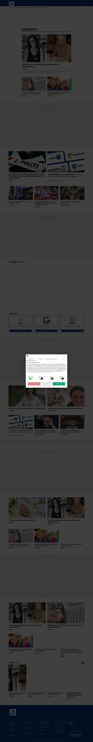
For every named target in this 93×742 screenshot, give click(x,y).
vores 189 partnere (33, 364)
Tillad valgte (46, 383)
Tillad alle (59, 383)
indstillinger (59, 369)
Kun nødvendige (34, 383)
